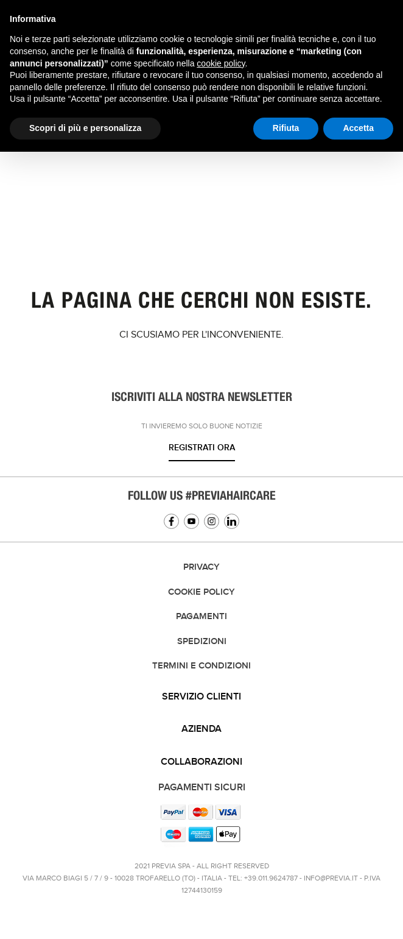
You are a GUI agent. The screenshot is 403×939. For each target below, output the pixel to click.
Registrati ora (202, 447)
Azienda (201, 729)
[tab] (201, 697)
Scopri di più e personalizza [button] (85, 128)
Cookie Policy (201, 592)
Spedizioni (201, 641)
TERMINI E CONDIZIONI (201, 666)
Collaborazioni (201, 762)
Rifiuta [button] (286, 128)
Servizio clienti (201, 697)
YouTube (191, 521)
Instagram (212, 521)
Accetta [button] (358, 128)
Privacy (201, 567)
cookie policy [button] (221, 63)
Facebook (171, 521)
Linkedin (232, 521)
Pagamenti (201, 616)
